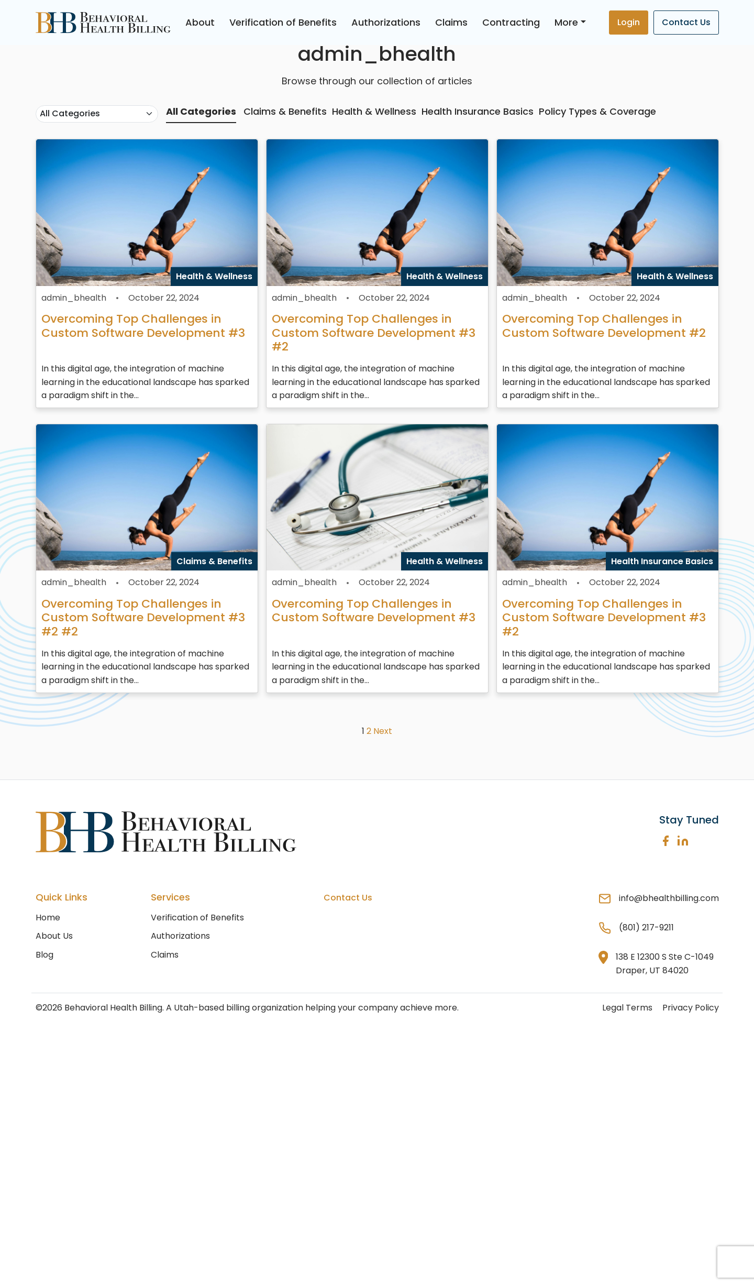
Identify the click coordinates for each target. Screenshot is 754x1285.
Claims (451, 22)
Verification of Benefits (283, 22)
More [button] (566, 22)
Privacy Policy (690, 1008)
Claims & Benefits (285, 111)
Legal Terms (627, 1008)
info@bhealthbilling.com (669, 898)
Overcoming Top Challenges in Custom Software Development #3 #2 (373, 333)
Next (382, 731)
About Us (54, 936)
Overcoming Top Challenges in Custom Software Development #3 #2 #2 (143, 618)
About (200, 22)
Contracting (511, 22)
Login (628, 22)
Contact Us (686, 22)
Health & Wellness (374, 111)
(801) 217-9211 (646, 927)
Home (48, 917)
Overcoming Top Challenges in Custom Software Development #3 (143, 326)
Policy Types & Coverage (597, 111)
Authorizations (385, 22)
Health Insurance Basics (478, 111)
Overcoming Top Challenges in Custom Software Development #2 (604, 326)
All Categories (201, 111)
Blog (44, 955)
